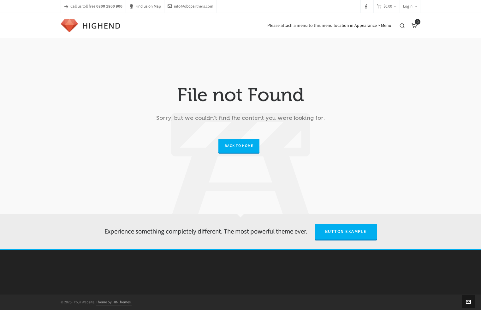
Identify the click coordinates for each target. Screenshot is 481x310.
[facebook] (367, 6)
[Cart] (386, 6)
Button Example (346, 231)
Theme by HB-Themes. (114, 302)
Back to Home (239, 145)
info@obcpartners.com (190, 6)
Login (410, 6)
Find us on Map (145, 6)
